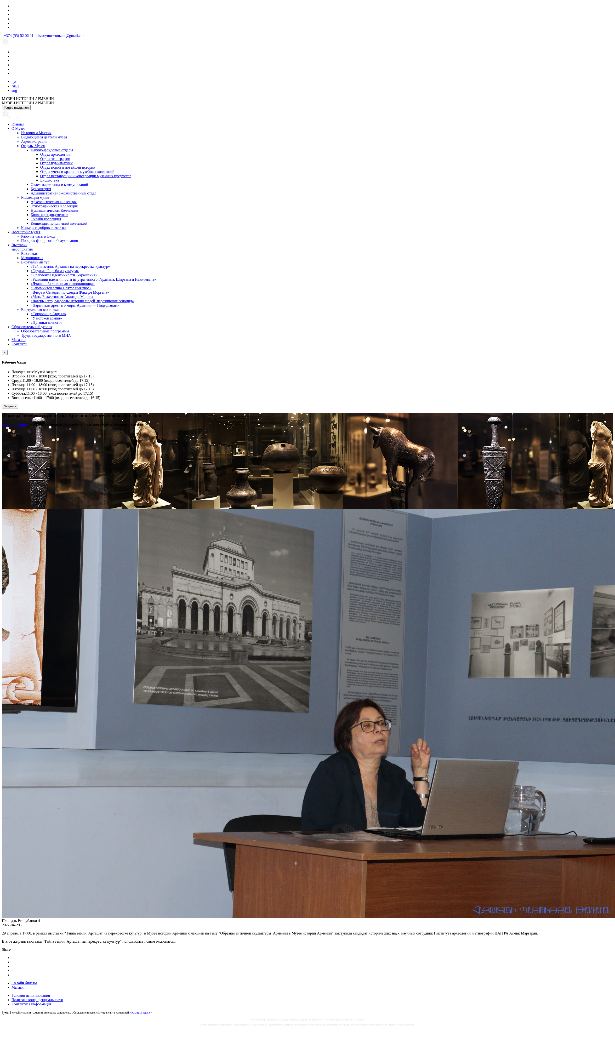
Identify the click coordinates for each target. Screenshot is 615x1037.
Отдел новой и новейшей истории (67, 167)
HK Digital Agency (141, 1012)
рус (14, 82)
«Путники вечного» (47, 322)
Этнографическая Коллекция (54, 206)
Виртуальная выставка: (40, 310)
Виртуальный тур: (36, 262)
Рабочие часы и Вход (38, 236)
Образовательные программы (45, 331)
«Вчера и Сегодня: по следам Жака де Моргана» (70, 292)
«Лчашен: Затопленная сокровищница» (63, 284)
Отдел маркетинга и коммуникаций (59, 184)
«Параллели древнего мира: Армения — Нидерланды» (75, 305)
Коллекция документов (49, 215)
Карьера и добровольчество (43, 228)
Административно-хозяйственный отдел (63, 193)
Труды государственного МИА (46, 335)
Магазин (18, 340)
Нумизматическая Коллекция (54, 210)
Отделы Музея (33, 146)
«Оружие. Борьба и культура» (55, 271)
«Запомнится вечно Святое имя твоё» (61, 288)
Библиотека (49, 180)
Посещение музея (25, 232)
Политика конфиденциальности (37, 1000)
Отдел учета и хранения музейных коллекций (77, 172)
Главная (17, 124)
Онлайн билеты (24, 983)
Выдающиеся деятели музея (44, 137)
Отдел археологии (55, 154)
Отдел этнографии (55, 159)
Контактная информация (31, 1004)
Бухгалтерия (41, 189)
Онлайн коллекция (46, 219)
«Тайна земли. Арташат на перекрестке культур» (70, 266)
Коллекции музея (35, 197)
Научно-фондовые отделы (52, 150)
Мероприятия (32, 258)
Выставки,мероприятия (22, 247)
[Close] (5, 352)
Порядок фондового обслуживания (49, 241)
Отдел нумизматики (56, 163)
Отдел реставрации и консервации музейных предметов (85, 176)
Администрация (34, 141)
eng (14, 90)
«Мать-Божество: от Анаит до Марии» (62, 297)
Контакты (19, 344)
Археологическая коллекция (54, 202)
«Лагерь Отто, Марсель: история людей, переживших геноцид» (82, 301)
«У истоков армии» (46, 318)
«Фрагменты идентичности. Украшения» (64, 275)
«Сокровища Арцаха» (48, 314)
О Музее (18, 128)
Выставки (29, 253)
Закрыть (10, 406)
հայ (15, 86)
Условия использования (30, 995)
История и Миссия (36, 133)
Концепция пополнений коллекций (59, 223)
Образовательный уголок (31, 327)
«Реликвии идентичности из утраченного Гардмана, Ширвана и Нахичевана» (93, 279)
